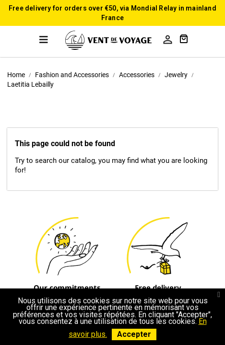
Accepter (134, 334)
